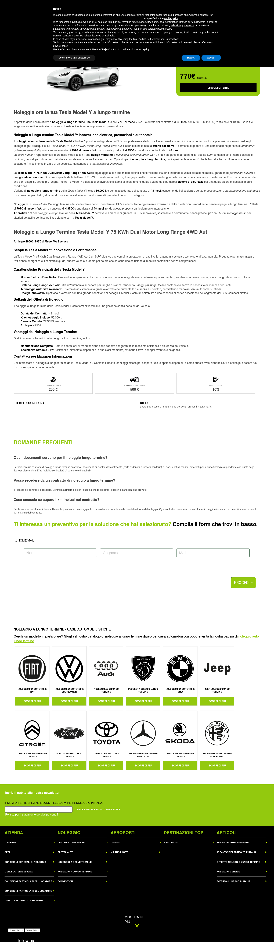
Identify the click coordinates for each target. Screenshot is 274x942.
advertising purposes (182, 900)
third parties (114, 896)
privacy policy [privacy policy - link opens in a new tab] (60, 920)
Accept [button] (211, 932)
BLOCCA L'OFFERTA (218, 88)
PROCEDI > (243, 582)
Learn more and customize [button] (74, 932)
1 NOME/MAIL (24, 540)
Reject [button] (190, 932)
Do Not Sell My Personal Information (158, 913)
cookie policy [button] (171, 893)
